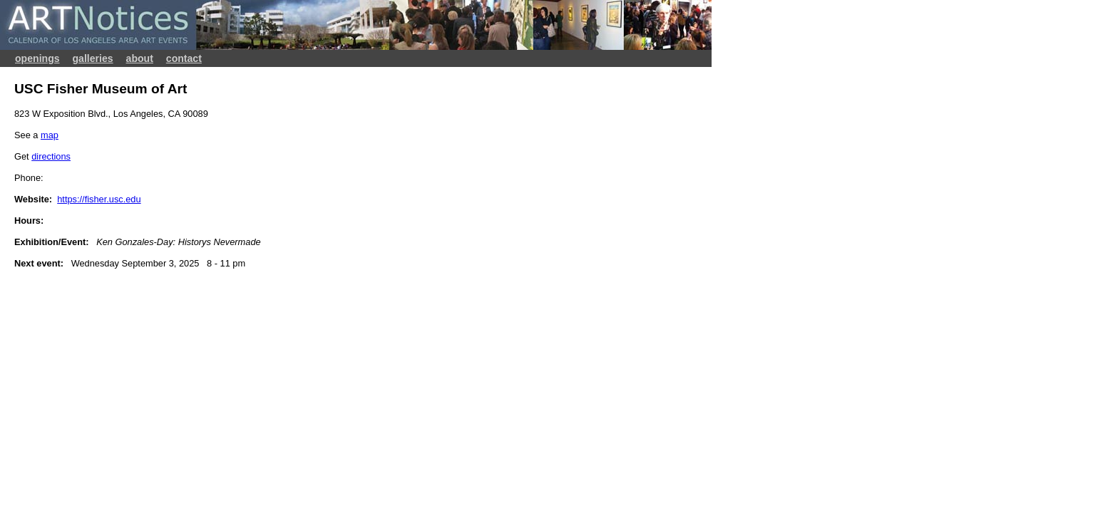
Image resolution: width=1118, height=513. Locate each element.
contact (184, 58)
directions (51, 156)
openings (37, 58)
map (49, 135)
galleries (93, 58)
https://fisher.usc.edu (98, 199)
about (139, 58)
